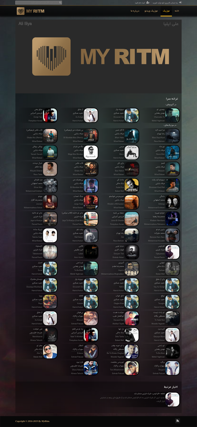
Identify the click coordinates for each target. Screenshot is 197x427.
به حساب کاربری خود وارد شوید (167, 2)
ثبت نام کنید (142, 2)
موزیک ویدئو (151, 11)
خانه (177, 11)
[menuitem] (177, 11)
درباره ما (135, 11)
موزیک (166, 11)
